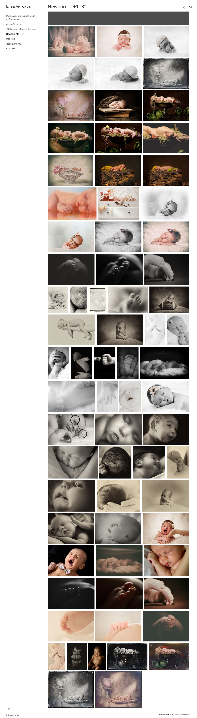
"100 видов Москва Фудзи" (21, 29)
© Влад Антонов (12, 715)
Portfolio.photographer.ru (181, 715)
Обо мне (10, 39)
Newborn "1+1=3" (15, 34)
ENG (190, 7)
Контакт (10, 48)
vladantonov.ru (13, 43)
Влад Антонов (18, 6)
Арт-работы (12, 24)
